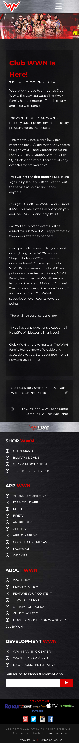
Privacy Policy (25, 740)
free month (59, 354)
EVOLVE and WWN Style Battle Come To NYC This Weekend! (45, 411)
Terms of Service (51, 740)
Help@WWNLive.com (25, 332)
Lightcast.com (57, 733)
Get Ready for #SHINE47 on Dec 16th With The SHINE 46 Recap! (38, 390)
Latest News (49, 82)
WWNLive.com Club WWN (35, 118)
